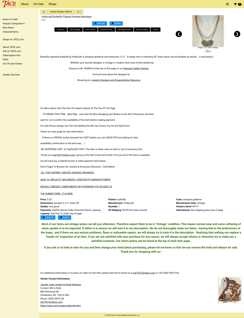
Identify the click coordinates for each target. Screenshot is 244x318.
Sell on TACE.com (12, 51)
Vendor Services (11, 74)
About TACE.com (11, 47)
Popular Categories (14, 23)
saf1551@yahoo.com (65, 155)
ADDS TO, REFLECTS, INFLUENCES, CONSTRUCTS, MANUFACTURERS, (76, 179)
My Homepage (76, 29)
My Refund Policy (107, 29)
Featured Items (10, 31)
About (24, 4)
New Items (8, 27)
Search (156, 29)
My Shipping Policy (125, 29)
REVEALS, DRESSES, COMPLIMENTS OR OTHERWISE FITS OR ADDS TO (77, 186)
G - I (80, 12)
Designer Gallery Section (137, 68)
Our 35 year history (12, 63)
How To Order (91, 29)
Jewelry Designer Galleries (62, 12)
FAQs (5, 59)
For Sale (38, 4)
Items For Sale (10, 19)
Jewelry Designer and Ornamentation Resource (117, 80)
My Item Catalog (142, 29)
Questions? (61, 29)
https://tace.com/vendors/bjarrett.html (61, 305)
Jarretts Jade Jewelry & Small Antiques (61, 284)
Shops (52, 4)
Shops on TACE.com (13, 39)
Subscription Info (12, 55)
